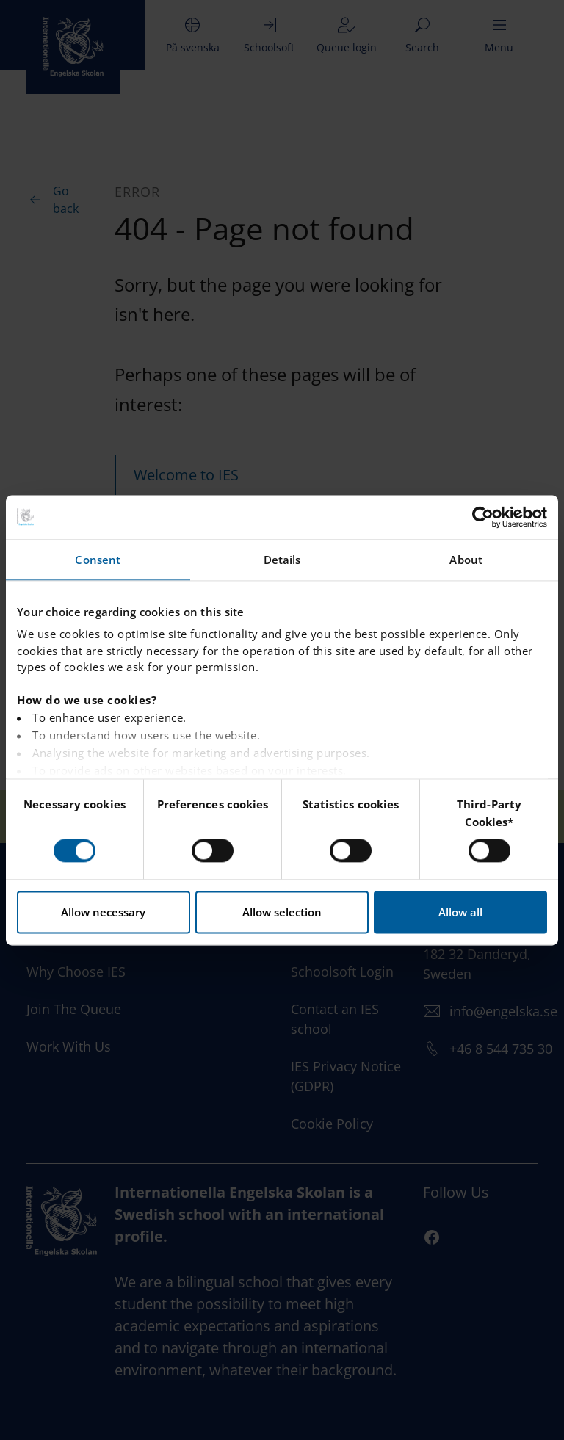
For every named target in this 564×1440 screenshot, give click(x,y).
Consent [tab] (97, 559)
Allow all (460, 912)
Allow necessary (103, 912)
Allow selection (282, 912)
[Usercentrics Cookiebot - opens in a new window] (483, 517)
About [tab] (465, 559)
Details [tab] (282, 559)
